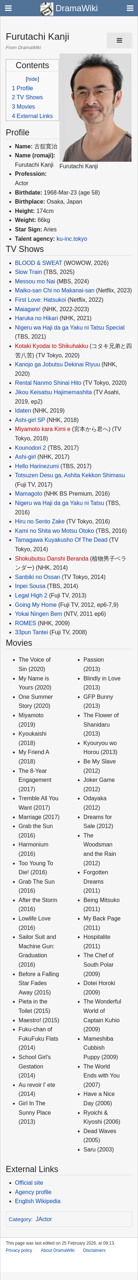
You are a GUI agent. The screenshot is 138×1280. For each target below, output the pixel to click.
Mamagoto (29, 494)
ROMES (25, 623)
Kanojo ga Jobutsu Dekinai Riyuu (57, 364)
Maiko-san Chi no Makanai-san (55, 290)
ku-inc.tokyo (72, 239)
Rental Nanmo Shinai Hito (48, 383)
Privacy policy (19, 1250)
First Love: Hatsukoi (40, 300)
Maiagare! (28, 309)
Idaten (23, 411)
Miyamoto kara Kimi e (43, 429)
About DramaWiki (57, 1250)
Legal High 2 (31, 595)
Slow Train (28, 272)
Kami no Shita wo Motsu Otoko (54, 531)
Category (20, 1219)
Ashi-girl (25, 457)
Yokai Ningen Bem (38, 614)
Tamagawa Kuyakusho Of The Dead (61, 540)
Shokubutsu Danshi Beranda (52, 559)
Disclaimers (94, 1250)
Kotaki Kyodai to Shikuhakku (51, 346)
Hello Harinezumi (37, 466)
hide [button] (32, 79)
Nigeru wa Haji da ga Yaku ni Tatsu (59, 503)
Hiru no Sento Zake (40, 521)
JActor (44, 1219)
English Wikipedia (38, 1201)
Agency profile (33, 1192)
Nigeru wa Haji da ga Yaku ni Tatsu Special (70, 328)
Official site (29, 1183)
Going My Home (36, 605)
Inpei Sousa (30, 586)
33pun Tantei (31, 632)
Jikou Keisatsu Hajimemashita (53, 392)
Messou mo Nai (35, 281)
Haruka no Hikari (36, 318)
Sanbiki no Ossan (37, 577)
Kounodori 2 (30, 448)
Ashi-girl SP (30, 420)
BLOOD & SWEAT (38, 263)
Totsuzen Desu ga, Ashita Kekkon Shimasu (70, 475)
